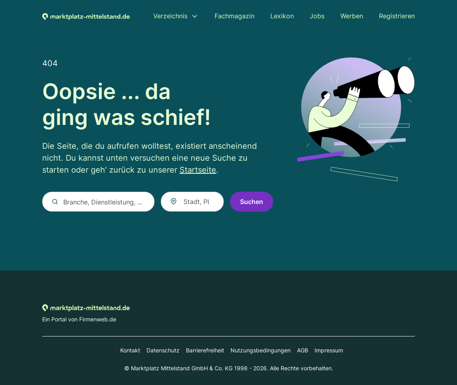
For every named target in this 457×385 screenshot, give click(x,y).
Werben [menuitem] (351, 16)
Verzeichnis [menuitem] (170, 16)
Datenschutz (163, 350)
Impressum (328, 350)
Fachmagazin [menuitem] (234, 16)
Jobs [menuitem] (317, 16)
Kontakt (130, 350)
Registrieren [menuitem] (397, 16)
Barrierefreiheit (205, 350)
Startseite (198, 170)
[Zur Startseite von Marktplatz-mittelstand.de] (86, 16)
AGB (302, 350)
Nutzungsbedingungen (260, 350)
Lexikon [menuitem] (282, 16)
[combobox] (192, 202)
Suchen (251, 202)
